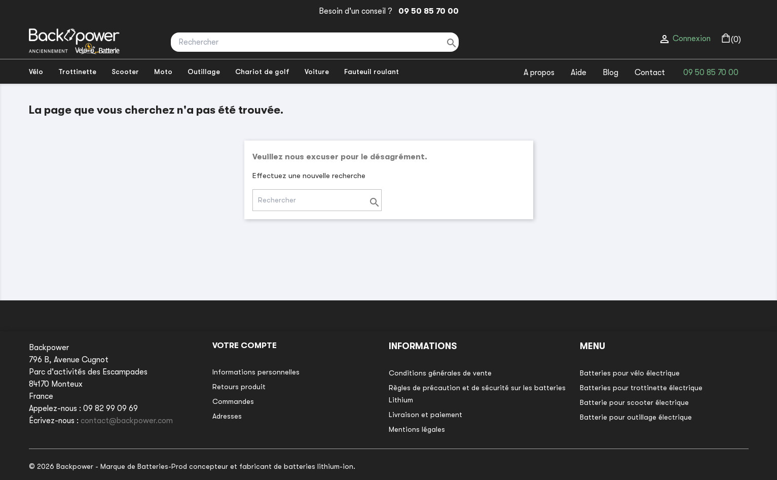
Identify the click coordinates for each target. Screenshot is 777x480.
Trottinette (77, 71)
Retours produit (239, 387)
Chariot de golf (262, 71)
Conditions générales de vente (440, 373)
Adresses (227, 416)
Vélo (36, 71)
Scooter (125, 71)
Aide (578, 72)
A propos (539, 72)
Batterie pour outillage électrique (636, 417)
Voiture (317, 71)
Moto (163, 71)
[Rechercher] (315, 42)
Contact (650, 72)
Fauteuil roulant (371, 71)
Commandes (233, 401)
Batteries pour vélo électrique (630, 373)
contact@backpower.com (127, 420)
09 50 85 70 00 (426, 11)
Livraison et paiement (425, 414)
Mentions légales (417, 429)
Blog (610, 72)
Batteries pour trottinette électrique (641, 388)
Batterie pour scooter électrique (634, 402)
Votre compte (244, 345)
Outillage (204, 71)
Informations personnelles (256, 372)
